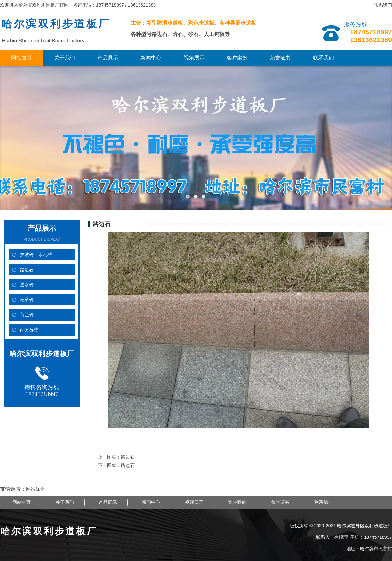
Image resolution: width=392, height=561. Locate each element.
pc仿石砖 (29, 329)
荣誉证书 (280, 57)
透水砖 (27, 284)
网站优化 (35, 489)
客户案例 (237, 57)
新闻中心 (150, 57)
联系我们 (383, 5)
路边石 (27, 269)
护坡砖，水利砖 (36, 254)
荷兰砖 (27, 314)
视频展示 (194, 57)
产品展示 (107, 57)
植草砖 (27, 299)
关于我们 (64, 57)
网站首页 (21, 57)
